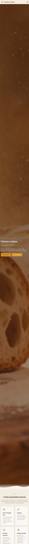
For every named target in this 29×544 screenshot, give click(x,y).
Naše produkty (6, 254)
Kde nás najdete (17, 254)
